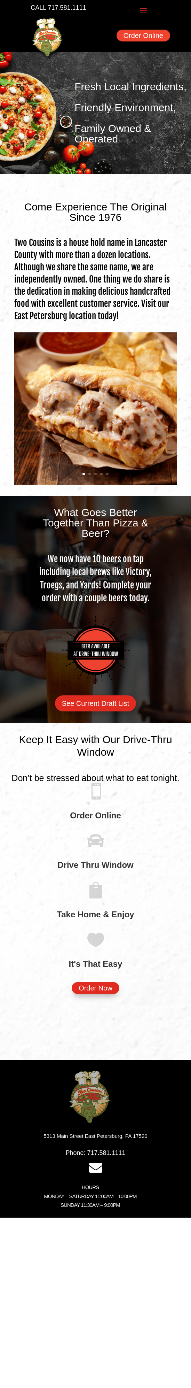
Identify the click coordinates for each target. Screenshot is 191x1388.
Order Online (144, 35)
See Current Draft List (95, 703)
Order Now (95, 988)
